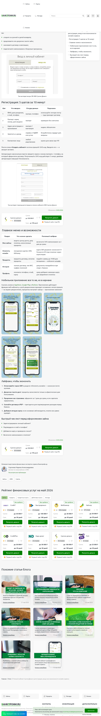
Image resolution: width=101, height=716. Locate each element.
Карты (37, 4)
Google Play (26, 285)
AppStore (17, 285)
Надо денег (40, 536)
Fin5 (87, 536)
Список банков (87, 678)
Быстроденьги (41, 505)
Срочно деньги (15, 218)
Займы (26, 4)
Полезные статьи (67, 696)
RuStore (35, 285)
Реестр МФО (86, 694)
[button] (14, 713)
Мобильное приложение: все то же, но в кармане (82, 47)
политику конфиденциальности (73, 711)
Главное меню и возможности (80, 42)
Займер (89, 505)
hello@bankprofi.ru (49, 678)
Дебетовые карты (37, 497)
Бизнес (26, 27)
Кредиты (27, 16)
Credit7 (13, 505)
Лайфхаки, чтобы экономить (79, 51)
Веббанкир (65, 505)
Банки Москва (86, 682)
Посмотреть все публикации (17, 472)
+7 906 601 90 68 (48, 675)
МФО (11, 479)
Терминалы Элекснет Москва (89, 690)
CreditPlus (14, 536)
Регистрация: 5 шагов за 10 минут (81, 39)
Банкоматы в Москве (89, 685)
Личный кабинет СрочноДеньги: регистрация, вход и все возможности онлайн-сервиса (82, 33)
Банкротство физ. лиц (89, 675)
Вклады (38, 16)
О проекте (65, 675)
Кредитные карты (23, 497)
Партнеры (65, 689)
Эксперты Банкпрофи (69, 692)
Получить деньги (51, 218)
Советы (18, 479)
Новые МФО (86, 697)
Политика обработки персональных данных (69, 685)
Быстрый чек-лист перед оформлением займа (78, 56)
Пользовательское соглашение (68, 679)
